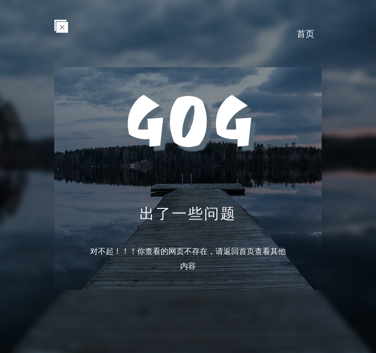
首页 (305, 33)
